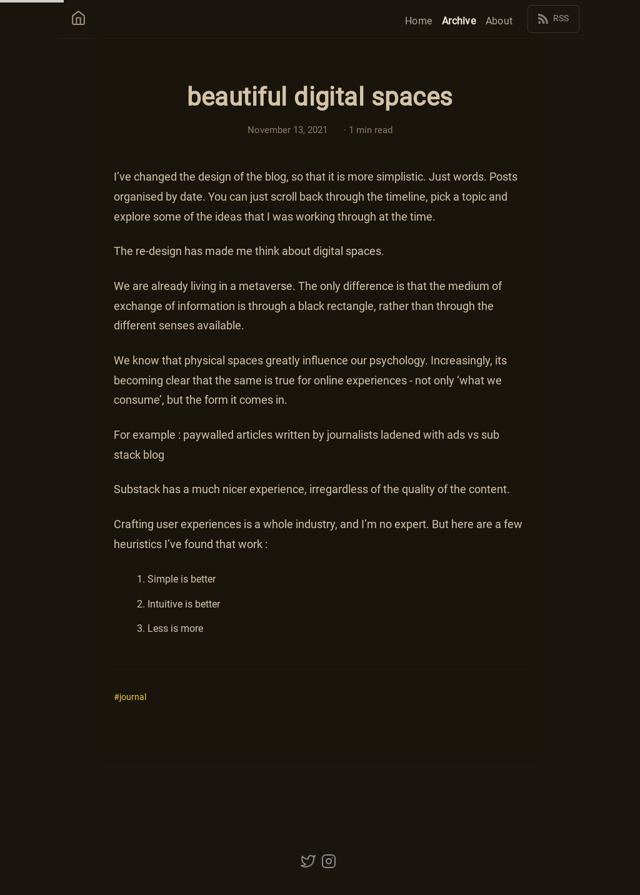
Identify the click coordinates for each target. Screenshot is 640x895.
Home (418, 20)
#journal (130, 697)
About (499, 20)
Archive (459, 20)
